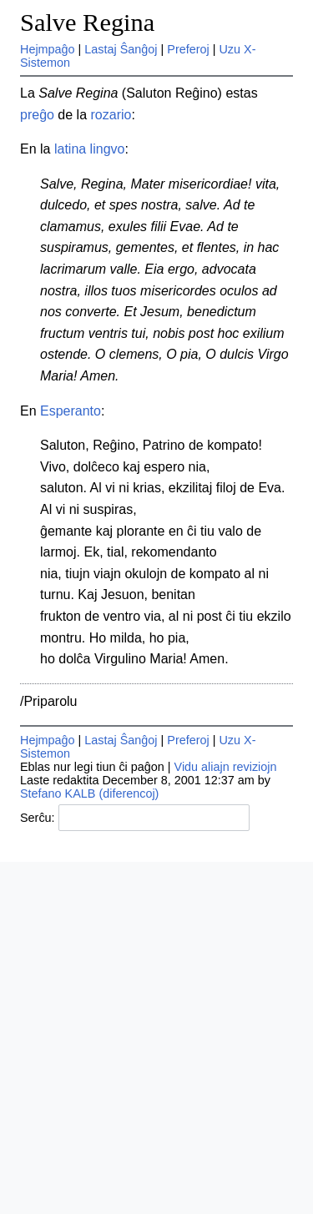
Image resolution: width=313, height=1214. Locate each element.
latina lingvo (89, 149)
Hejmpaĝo (47, 49)
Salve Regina (87, 22)
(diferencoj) (128, 793)
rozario (111, 115)
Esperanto (70, 411)
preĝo (37, 115)
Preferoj (188, 49)
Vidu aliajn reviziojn (225, 766)
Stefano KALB (57, 793)
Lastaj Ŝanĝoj (120, 49)
